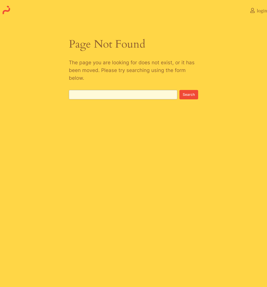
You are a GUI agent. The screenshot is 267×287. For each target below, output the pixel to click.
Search (189, 94)
